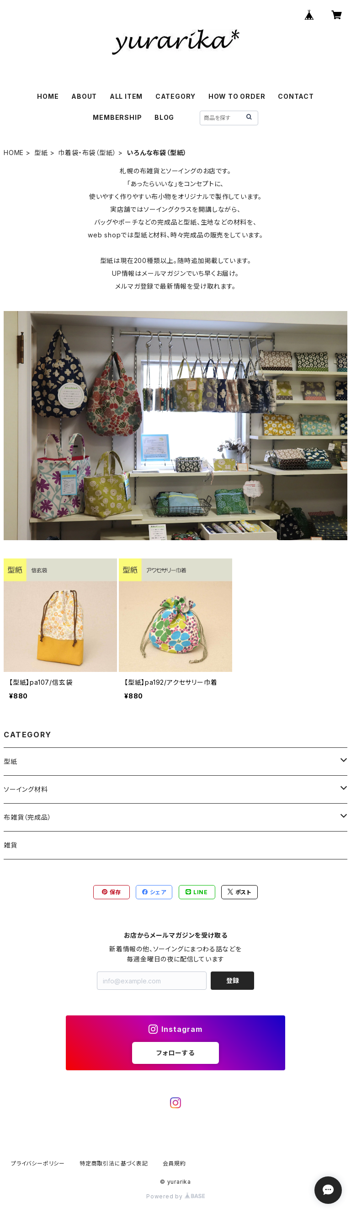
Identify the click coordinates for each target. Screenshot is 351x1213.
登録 (232, 980)
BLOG (164, 117)
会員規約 (174, 1163)
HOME (47, 96)
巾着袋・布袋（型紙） (87, 152)
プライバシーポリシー (38, 1163)
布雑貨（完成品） (27, 817)
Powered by (175, 1196)
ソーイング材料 (26, 789)
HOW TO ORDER (237, 96)
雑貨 (10, 845)
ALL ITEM (126, 96)
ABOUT (84, 96)
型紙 (41, 152)
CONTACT (296, 96)
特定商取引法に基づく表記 (114, 1163)
